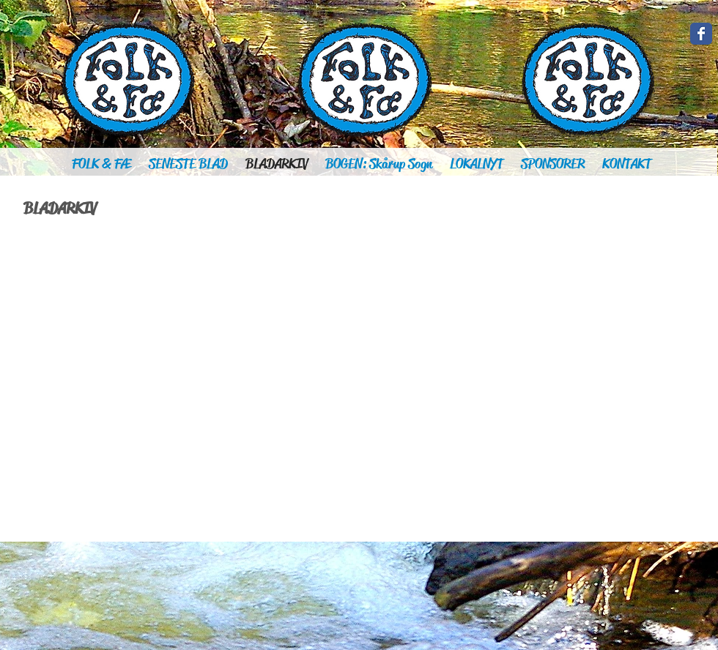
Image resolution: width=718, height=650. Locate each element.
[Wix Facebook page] (701, 34)
